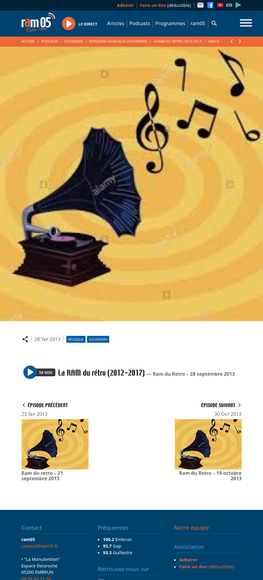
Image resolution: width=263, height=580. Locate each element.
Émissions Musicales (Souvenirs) (118, 41)
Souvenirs (73, 41)
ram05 (197, 23)
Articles (115, 23)
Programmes (170, 23)
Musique (75, 339)
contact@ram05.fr (40, 546)
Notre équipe (191, 527)
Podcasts (140, 23)
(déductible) (165, 5)
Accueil (28, 41)
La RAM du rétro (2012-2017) (177, 41)
